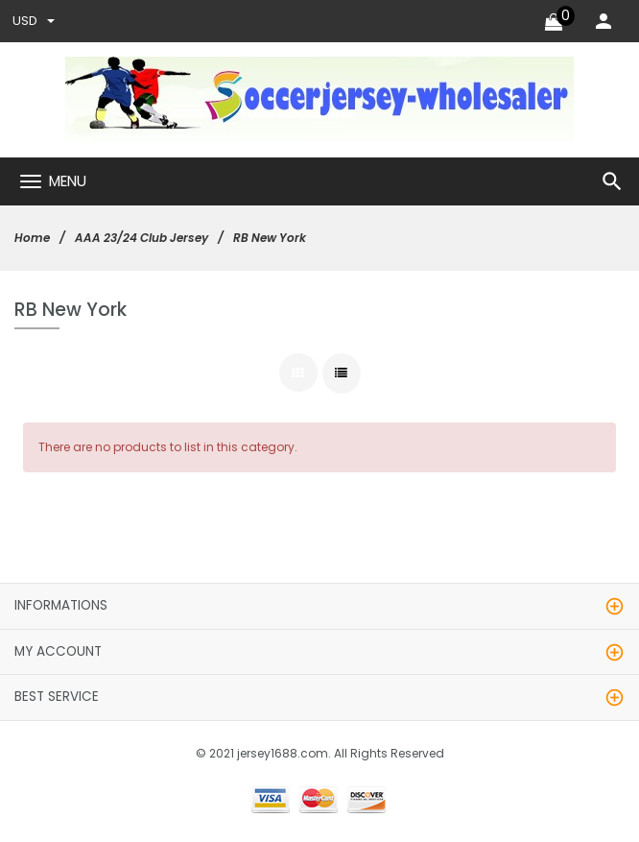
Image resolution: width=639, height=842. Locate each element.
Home (32, 237)
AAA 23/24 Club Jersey (141, 237)
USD (33, 20)
